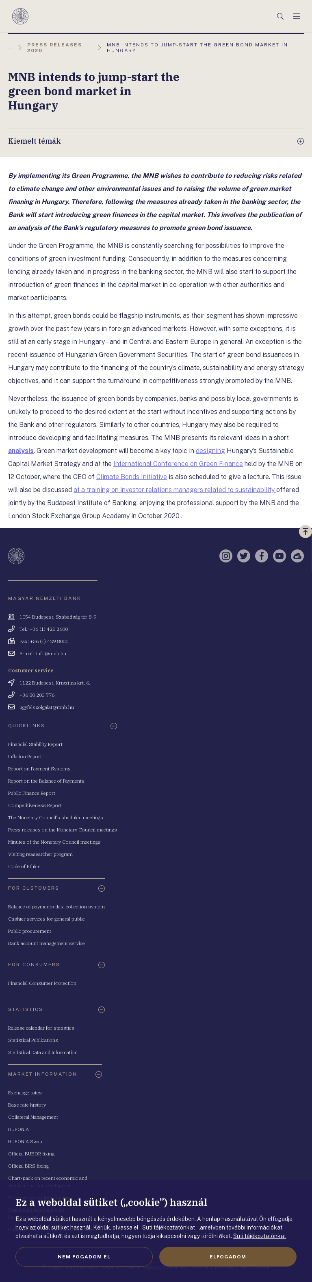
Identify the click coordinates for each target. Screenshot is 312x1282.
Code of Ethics (24, 866)
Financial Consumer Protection (42, 983)
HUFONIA (18, 1129)
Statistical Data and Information (43, 1052)
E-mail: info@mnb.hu (43, 653)
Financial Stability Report (35, 744)
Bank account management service (46, 943)
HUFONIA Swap (25, 1141)
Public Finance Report (31, 793)
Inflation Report (25, 756)
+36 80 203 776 (37, 695)
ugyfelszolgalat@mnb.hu (47, 707)
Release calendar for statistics (41, 1028)
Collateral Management (33, 1117)
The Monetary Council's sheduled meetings (55, 817)
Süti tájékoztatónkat (259, 1236)
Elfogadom (228, 1257)
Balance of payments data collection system (56, 907)
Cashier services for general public (46, 919)
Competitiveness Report (35, 805)
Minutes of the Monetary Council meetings (54, 842)
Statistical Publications (33, 1040)
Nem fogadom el (84, 1257)
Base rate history (27, 1105)
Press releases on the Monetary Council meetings (62, 830)
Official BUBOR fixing (31, 1154)
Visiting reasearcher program (40, 854)
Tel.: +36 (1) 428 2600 (44, 629)
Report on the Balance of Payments (46, 781)
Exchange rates (25, 1092)
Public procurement (29, 931)
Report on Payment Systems (39, 769)
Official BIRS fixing (28, 1166)
